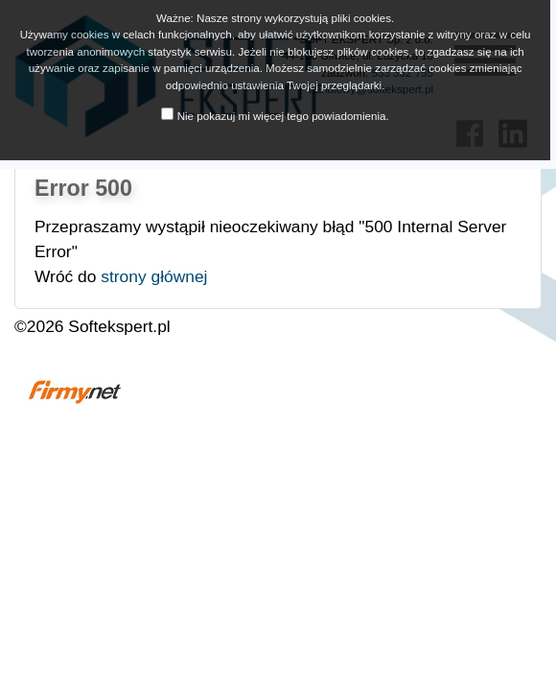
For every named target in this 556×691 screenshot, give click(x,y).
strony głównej (154, 276)
